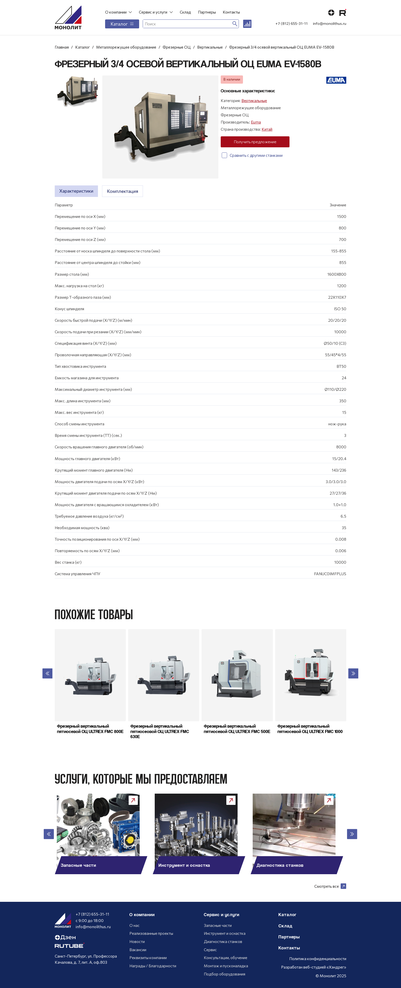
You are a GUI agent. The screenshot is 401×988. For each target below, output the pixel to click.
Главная (62, 47)
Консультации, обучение (225, 957)
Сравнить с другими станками (252, 155)
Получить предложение (255, 141)
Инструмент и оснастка (225, 933)
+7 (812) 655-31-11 (291, 23)
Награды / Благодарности (152, 965)
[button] (47, 673)
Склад (185, 11)
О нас (134, 925)
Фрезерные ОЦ (177, 47)
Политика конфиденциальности (317, 958)
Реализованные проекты (151, 933)
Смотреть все (330, 886)
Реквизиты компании (148, 957)
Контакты (231, 11)
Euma (256, 121)
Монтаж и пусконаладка (226, 965)
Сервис (210, 949)
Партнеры (207, 11)
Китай (267, 129)
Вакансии (137, 949)
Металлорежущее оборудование (126, 47)
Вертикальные (210, 47)
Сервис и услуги (153, 11)
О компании (116, 11)
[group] (102, 834)
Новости (137, 941)
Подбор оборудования (224, 973)
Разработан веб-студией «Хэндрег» (313, 966)
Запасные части (218, 925)
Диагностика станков (223, 941)
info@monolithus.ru (329, 23)
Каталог (121, 24)
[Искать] (235, 24)
